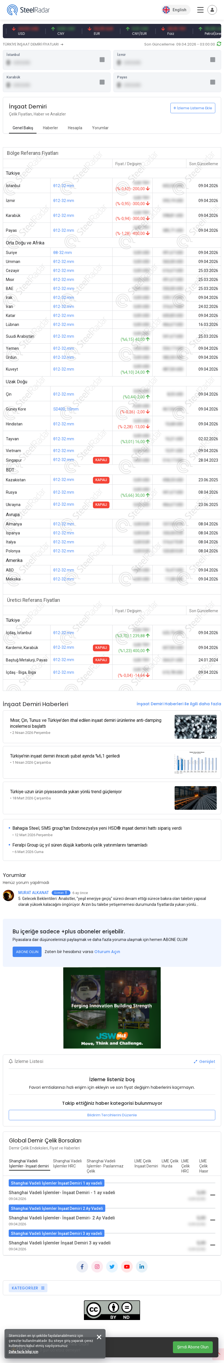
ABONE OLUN (27, 945)
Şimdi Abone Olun (193, 1347)
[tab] (22, 129)
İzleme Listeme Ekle (192, 109)
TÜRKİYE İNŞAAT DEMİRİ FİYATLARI (33, 44)
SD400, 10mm (66, 410)
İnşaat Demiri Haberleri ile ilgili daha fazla (179, 705)
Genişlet (204, 1054)
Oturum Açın (107, 945)
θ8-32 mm (62, 254)
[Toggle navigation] (212, 10)
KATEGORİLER (28, 1281)
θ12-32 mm (63, 187)
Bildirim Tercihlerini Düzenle (112, 1108)
